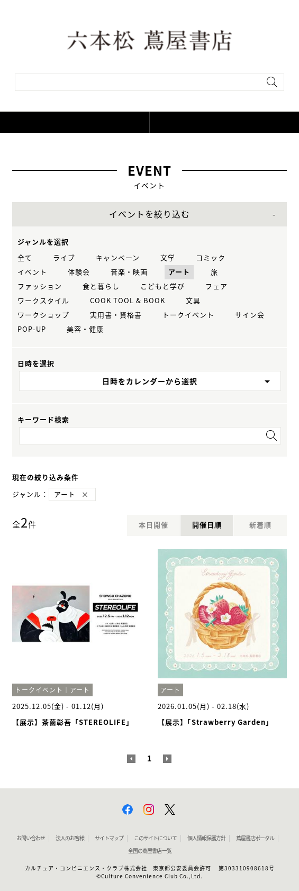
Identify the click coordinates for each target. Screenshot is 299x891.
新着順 (260, 525)
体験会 (79, 272)
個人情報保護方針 (206, 838)
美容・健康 (85, 329)
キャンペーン (118, 257)
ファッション (39, 286)
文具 (193, 300)
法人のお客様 (70, 838)
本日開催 (153, 525)
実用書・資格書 (116, 315)
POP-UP (31, 329)
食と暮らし (101, 286)
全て (24, 257)
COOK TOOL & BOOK (127, 300)
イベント (32, 272)
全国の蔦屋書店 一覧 (149, 850)
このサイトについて (155, 838)
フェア (216, 286)
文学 (167, 257)
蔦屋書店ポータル (255, 838)
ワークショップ (43, 315)
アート (179, 272)
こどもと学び (162, 286)
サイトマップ (109, 838)
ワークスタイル (43, 300)
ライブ (64, 257)
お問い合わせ (30, 838)
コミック (210, 257)
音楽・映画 (129, 272)
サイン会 (250, 315)
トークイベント (188, 315)
